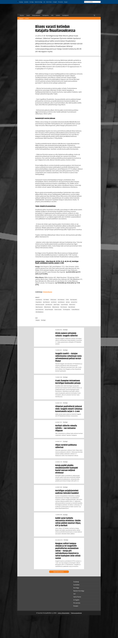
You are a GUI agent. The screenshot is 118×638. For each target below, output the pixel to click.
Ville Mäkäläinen (39, 312)
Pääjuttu (38, 320)
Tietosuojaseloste (76, 613)
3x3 (44, 2)
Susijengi (21, 2)
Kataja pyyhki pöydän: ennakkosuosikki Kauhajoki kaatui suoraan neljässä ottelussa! (66, 469)
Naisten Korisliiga (38, 2)
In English (55, 2)
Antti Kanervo (39, 299)
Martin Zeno (72, 304)
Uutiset (58, 15)
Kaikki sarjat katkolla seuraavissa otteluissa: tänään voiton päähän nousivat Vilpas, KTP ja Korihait (68, 521)
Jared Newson (61, 302)
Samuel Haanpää (49, 309)
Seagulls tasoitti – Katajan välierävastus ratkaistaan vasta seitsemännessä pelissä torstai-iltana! (68, 357)
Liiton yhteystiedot (63, 613)
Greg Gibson (39, 302)
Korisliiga (32, 2)
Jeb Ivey (68, 302)
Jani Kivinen (53, 302)
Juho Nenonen (49, 304)
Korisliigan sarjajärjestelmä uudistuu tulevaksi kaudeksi (67, 492)
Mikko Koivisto (47, 307)
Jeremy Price (74, 302)
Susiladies (26, 2)
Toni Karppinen (66, 309)
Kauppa (65, 2)
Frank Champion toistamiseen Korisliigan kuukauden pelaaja (68, 382)
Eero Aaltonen (61, 299)
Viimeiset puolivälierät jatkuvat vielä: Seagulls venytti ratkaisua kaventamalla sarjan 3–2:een (68, 409)
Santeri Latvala (58, 309)
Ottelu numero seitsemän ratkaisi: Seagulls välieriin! (66, 334)
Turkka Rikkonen (75, 309)
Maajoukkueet (36, 15)
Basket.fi (21, 18)
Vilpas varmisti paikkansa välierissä (66, 446)
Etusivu (22, 15)
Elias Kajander (73, 299)
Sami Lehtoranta (39, 309)
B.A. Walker (46, 299)
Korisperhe (46, 15)
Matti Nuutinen (39, 307)
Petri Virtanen (64, 307)
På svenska (60, 2)
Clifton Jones (53, 299)
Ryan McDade (71, 307)
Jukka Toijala (56, 304)
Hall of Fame (49, 2)
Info (52, 15)
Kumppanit (65, 15)
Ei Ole (67, 299)
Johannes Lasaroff (40, 304)
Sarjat (28, 15)
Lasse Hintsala (64, 304)
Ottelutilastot (47, 292)
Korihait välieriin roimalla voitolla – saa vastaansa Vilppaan (66, 428)
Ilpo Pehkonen (46, 302)
